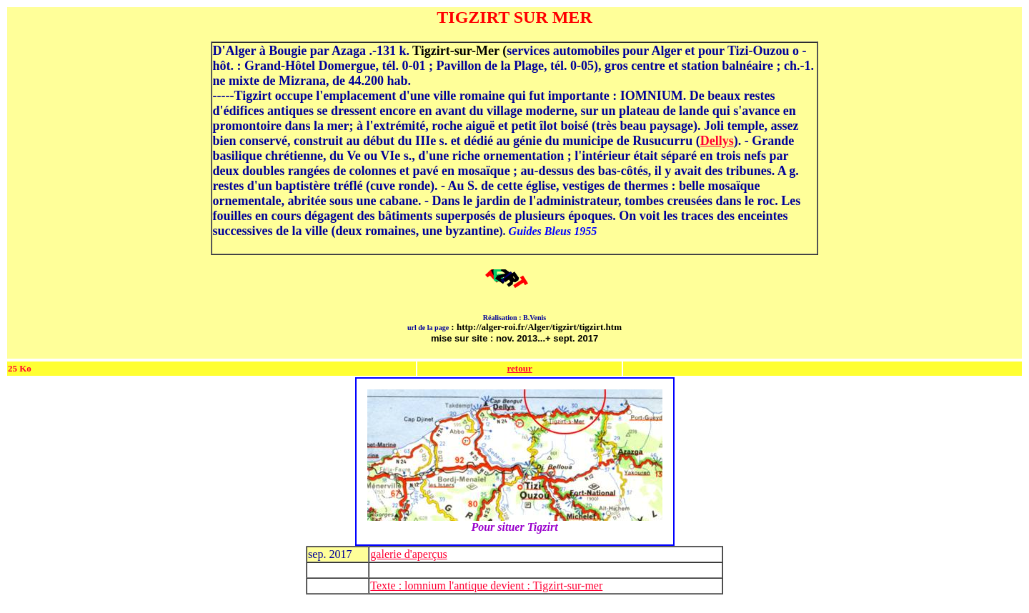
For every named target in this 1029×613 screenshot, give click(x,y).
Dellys (717, 141)
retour (519, 368)
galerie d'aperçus (408, 554)
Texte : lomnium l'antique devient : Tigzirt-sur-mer (486, 585)
